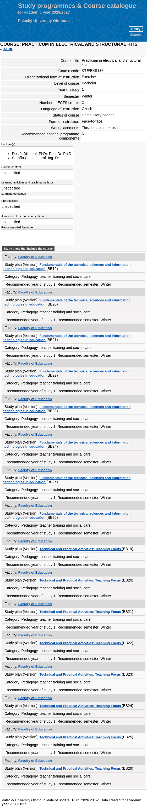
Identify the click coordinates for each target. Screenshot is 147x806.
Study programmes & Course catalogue (77, 6)
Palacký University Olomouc (44, 21)
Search (135, 35)
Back (8, 49)
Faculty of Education (35, 257)
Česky (135, 29)
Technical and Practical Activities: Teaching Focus (81, 549)
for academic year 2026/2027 (44, 12)
